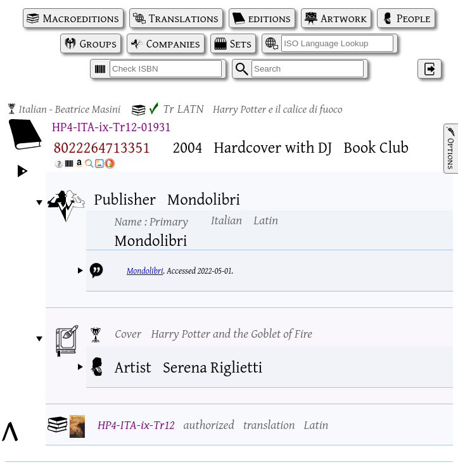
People (413, 18)
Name (151, 221)
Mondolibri (145, 270)
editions (269, 18)
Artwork (344, 18)
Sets (240, 43)
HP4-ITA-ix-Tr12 (136, 424)
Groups (98, 43)
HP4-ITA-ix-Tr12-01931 (111, 126)
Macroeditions (80, 18)
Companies (173, 43)
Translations (184, 18)
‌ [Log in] (429, 69)
